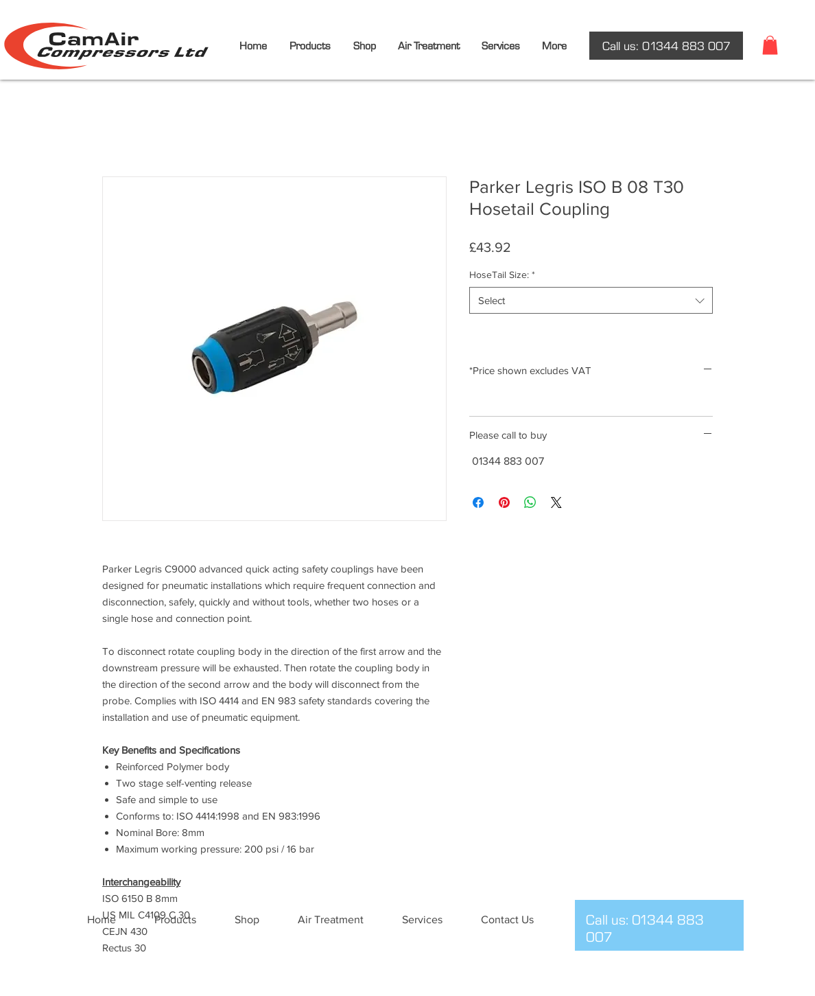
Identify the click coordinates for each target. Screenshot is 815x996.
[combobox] (591, 300)
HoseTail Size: (502, 274)
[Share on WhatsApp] (530, 502)
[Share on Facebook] (478, 502)
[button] (770, 45)
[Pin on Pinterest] (504, 502)
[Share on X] (556, 502)
